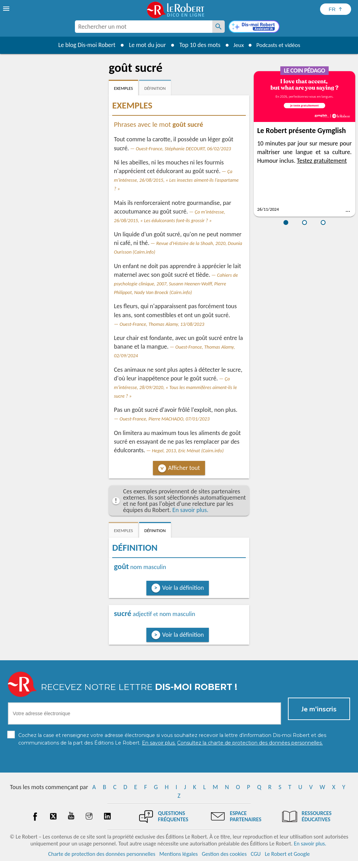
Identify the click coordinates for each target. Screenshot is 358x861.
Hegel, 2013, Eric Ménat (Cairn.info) (188, 450)
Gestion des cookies (224, 854)
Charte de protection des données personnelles (101, 854)
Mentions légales (178, 854)
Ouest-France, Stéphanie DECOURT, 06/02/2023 (183, 148)
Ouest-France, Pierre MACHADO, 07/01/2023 (164, 419)
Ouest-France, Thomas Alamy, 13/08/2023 (161, 324)
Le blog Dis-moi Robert (84, 45)
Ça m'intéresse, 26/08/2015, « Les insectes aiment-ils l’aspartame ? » (176, 180)
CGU (256, 854)
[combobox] (143, 26)
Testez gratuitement (322, 160)
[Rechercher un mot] (218, 26)
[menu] (7, 8)
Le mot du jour (144, 45)
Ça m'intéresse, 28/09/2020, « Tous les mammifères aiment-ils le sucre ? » (175, 387)
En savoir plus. (190, 510)
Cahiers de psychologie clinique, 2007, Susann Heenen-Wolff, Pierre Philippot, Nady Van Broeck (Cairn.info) (176, 283)
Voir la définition (183, 588)
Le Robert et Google (287, 854)
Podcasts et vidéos (279, 45)
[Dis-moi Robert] (254, 27)
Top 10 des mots (197, 45)
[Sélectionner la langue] (335, 9)
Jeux (236, 45)
